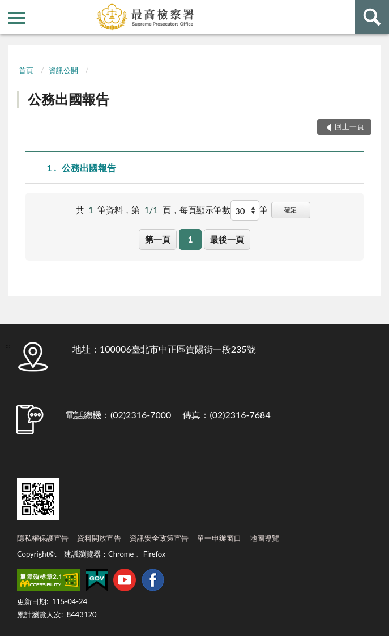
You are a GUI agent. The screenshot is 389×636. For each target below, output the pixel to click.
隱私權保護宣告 (43, 537)
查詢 (372, 17)
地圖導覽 (264, 537)
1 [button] (190, 239)
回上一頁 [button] (349, 126)
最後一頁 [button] (227, 239)
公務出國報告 (68, 99)
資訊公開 (63, 70)
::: (9, 8)
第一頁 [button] (157, 239)
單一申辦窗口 (219, 537)
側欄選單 (16, 18)
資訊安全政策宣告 (159, 537)
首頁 (26, 70)
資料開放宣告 (99, 537)
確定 (290, 209)
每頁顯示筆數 (204, 210)
